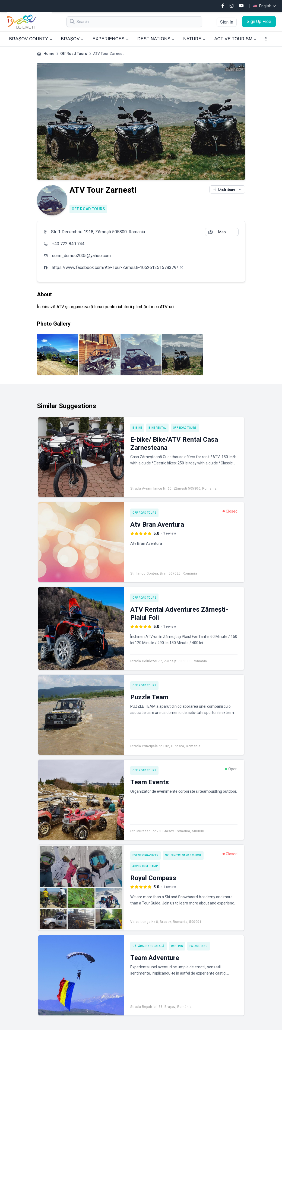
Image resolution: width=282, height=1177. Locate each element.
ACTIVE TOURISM (235, 39)
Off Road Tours (73, 53)
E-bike (137, 427)
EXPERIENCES (111, 39)
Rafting (177, 946)
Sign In (226, 22)
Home (48, 53)
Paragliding (198, 946)
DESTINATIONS (156, 39)
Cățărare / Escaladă (148, 946)
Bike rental (157, 427)
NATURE (194, 39)
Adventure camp (145, 866)
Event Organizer (145, 855)
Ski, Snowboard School (183, 855)
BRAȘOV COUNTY (30, 39)
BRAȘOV (72, 39)
